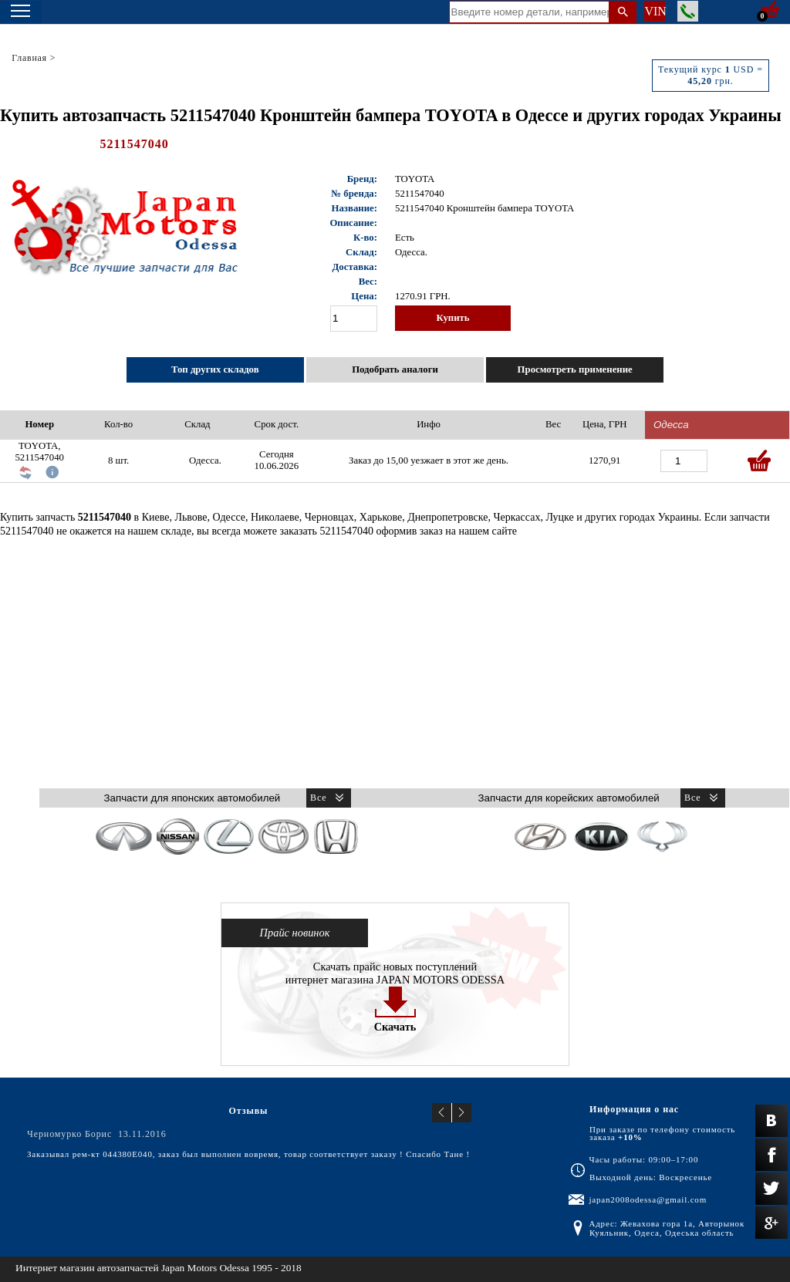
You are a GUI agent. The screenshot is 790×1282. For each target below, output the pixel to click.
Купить (452, 317)
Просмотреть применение (575, 369)
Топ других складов (215, 369)
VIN (654, 11)
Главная (29, 57)
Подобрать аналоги (395, 369)
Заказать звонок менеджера (687, 11)
